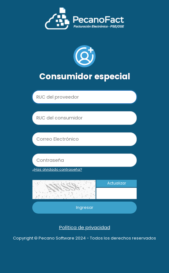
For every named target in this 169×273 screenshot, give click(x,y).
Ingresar (84, 207)
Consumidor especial (84, 76)
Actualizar (116, 183)
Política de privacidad (84, 227)
